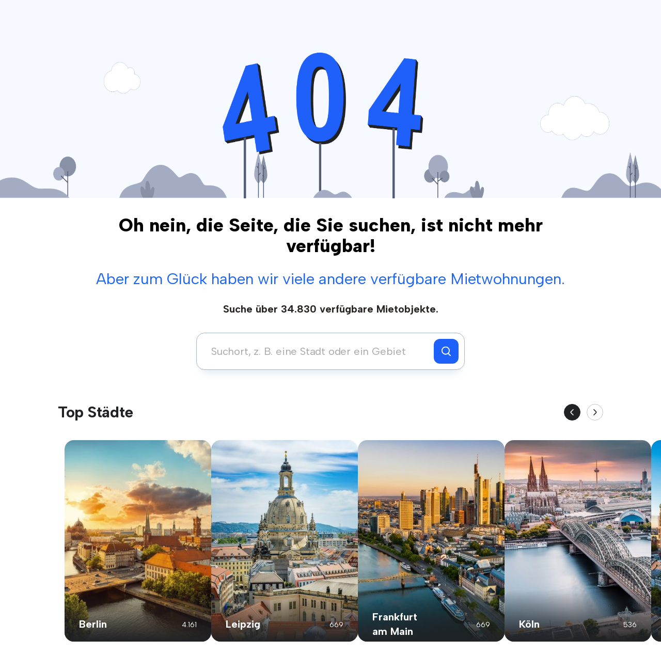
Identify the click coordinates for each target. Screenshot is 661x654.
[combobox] (318, 351)
